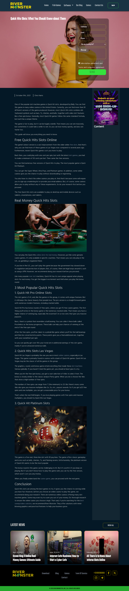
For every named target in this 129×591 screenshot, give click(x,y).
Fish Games (56, 5)
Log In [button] (113, 5)
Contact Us (99, 5)
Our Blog (79, 5)
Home (46, 5)
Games (88, 5)
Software (67, 5)
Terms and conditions (86, 67)
